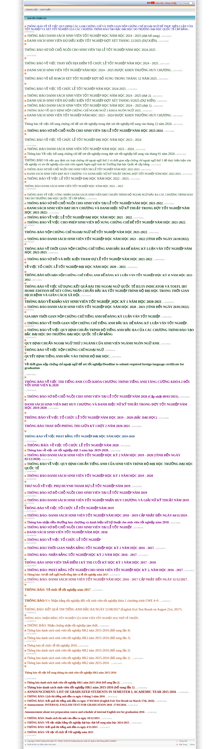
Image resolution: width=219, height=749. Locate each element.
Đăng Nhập (170, 3)
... (109, 29)
